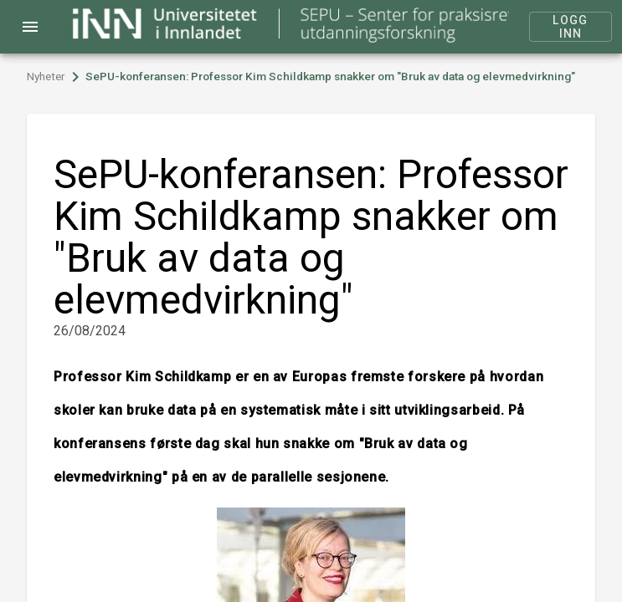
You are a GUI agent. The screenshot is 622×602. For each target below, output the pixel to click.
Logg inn (570, 27)
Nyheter (46, 76)
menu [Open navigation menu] (30, 27)
